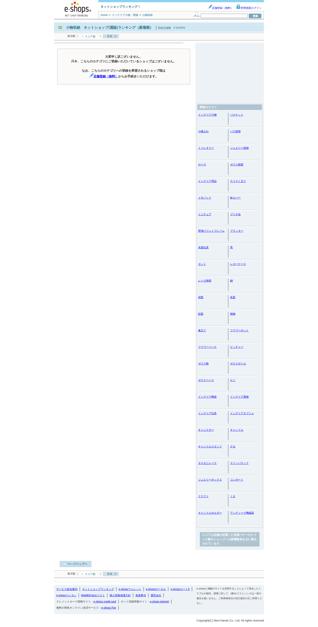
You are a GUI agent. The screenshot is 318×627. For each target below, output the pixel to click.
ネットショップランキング (98, 589)
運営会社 (156, 595)
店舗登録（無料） (220, 8)
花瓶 (200, 297)
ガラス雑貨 (236, 164)
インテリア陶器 (207, 396)
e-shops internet (159, 601)
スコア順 (90, 36)
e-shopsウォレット (130, 589)
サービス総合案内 (67, 589)
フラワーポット (239, 330)
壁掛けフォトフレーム (211, 230)
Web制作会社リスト (93, 595)
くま (232, 496)
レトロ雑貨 (204, 280)
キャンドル (236, 429)
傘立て (202, 330)
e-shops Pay (108, 607)
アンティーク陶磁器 (242, 512)
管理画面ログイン (249, 8)
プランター (236, 230)
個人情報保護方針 (120, 595)
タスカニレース (207, 463)
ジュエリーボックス (210, 479)
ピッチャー (236, 347)
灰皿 (232, 297)
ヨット (202, 264)
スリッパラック (239, 463)
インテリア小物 (207, 114)
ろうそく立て (238, 181)
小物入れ (203, 131)
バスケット (236, 114)
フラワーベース (207, 347)
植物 (232, 313)
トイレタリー (206, 148)
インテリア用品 (207, 181)
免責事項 (140, 595)
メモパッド (204, 197)
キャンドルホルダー (210, 512)
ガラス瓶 (203, 363)
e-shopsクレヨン (66, 595)
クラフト (203, 496)
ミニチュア (204, 214)
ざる (232, 446)
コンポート (236, 479)
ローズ (202, 164)
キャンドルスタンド (210, 446)
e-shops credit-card (104, 601)
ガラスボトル (238, 363)
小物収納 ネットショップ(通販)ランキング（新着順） (109, 27)
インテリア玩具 (207, 413)
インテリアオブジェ (242, 413)
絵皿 (200, 313)
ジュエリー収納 (239, 148)
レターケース (238, 264)
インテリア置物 (239, 396)
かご (232, 380)
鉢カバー (235, 197)
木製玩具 (203, 247)
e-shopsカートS (180, 589)
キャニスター (206, 429)
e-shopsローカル (156, 589)
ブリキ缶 (235, 214)
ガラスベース (206, 380)
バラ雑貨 (235, 131)
